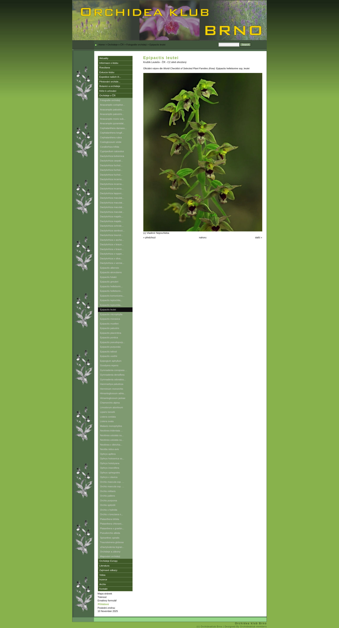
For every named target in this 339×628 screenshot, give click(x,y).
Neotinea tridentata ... (111, 430)
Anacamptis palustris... (112, 109)
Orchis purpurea (108, 500)
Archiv (102, 584)
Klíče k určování (107, 91)
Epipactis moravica (110, 319)
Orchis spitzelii (107, 505)
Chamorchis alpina (110, 402)
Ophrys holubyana (109, 463)
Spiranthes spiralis (110, 537)
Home (102, 44)
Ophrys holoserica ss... (112, 458)
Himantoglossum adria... (113, 393)
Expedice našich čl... (110, 77)
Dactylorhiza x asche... (112, 240)
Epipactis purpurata (110, 346)
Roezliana (104, 67)
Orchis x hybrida (108, 510)
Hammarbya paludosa (111, 384)
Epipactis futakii (108, 277)
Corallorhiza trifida (109, 146)
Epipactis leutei (108, 309)
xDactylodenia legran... (112, 547)
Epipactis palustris (109, 328)
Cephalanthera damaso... (113, 128)
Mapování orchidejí (110, 556)
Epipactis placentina (110, 333)
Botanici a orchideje (109, 86)
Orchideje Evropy (108, 561)
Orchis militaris (108, 491)
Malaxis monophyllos (111, 426)
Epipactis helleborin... (111, 286)
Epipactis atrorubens (111, 272)
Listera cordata (108, 416)
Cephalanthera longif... (112, 132)
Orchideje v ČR (115, 44)
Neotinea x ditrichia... (111, 444)
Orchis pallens (107, 495)
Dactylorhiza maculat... (112, 198)
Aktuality (104, 58)
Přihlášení (103, 604)
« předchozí (149, 237)
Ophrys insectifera (109, 468)
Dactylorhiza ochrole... (112, 225)
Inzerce (103, 579)
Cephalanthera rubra (111, 137)
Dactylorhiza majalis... (111, 216)
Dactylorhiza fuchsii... (111, 165)
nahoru (202, 237)
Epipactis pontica (109, 337)
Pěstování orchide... (109, 81)
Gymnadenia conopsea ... (113, 370)
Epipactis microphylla (111, 314)
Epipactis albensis (109, 267)
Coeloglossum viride (111, 142)
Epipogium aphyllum (111, 361)
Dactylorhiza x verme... (112, 263)
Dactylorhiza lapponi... (111, 193)
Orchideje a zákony (110, 551)
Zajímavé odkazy (108, 570)
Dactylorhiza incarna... (112, 179)
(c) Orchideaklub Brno (210, 626)
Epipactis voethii (108, 356)
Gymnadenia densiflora (112, 374)
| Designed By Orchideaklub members (245, 626)
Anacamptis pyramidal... (112, 123)
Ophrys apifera (108, 454)
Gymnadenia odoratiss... (113, 379)
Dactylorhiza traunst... (111, 235)
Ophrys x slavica (109, 477)
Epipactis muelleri (109, 323)
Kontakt (103, 589)
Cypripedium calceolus (112, 151)
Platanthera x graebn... (112, 528)
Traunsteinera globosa (112, 542)
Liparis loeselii (107, 412)
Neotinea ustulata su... (112, 435)
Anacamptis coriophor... (112, 104)
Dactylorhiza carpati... (111, 160)
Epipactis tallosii (108, 351)
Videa (102, 575)
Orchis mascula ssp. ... (112, 482)
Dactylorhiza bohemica (112, 156)
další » (258, 237)
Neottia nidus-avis (109, 449)
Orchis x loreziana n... (111, 514)
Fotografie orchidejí (136, 44)
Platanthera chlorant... (111, 523)
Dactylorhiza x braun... (112, 244)
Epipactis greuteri (109, 281)
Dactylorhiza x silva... (111, 258)
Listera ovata (107, 421)
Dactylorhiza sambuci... (112, 230)
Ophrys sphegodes (110, 472)
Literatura (104, 565)
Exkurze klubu (106, 72)
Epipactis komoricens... (112, 295)
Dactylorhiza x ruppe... (112, 253)
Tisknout (102, 597)
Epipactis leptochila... (111, 300)
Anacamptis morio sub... (113, 119)
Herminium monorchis (111, 388)
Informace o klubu (108, 63)
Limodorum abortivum (111, 407)
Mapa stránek (105, 593)
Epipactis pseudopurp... (112, 342)
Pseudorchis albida (110, 533)
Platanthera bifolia (109, 519)
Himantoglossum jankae (112, 398)
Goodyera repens (109, 365)
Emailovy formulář (107, 600)
